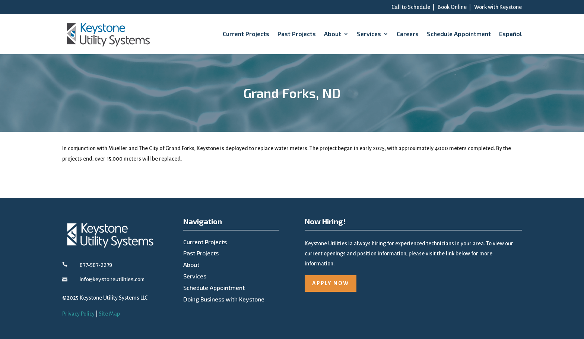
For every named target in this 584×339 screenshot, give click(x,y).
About (332, 33)
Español (510, 33)
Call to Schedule (410, 7)
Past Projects (296, 33)
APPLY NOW (330, 283)
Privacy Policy (78, 314)
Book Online (452, 7)
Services (369, 33)
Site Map (109, 314)
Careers (408, 33)
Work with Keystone (498, 7)
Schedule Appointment (459, 33)
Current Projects (246, 33)
